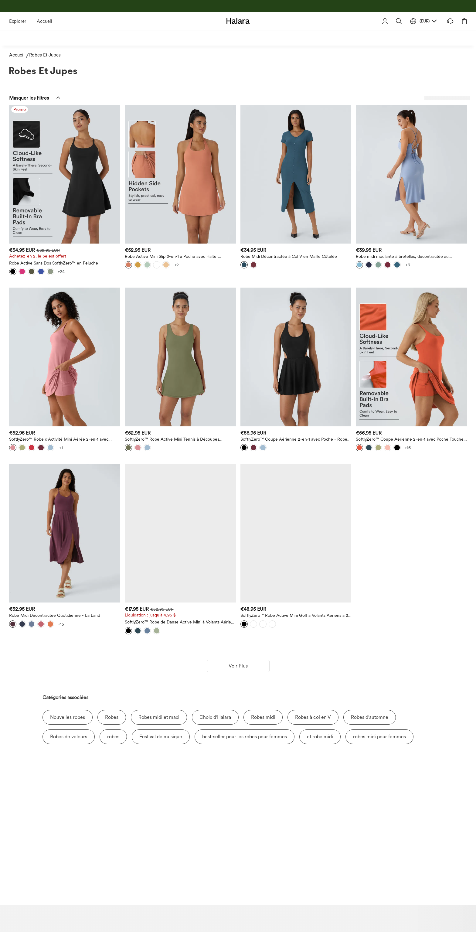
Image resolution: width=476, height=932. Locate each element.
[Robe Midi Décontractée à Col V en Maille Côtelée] (296, 174)
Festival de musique (160, 736)
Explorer (17, 21)
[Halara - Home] (238, 21)
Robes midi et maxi (158, 717)
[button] (399, 21)
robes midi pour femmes (379, 736)
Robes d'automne (369, 717)
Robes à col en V (313, 717)
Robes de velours (68, 736)
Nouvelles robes (67, 717)
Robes (111, 717)
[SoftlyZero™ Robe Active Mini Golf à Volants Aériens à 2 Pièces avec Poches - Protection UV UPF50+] (296, 533)
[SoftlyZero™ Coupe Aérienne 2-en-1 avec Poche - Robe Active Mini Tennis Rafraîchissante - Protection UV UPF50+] (296, 357)
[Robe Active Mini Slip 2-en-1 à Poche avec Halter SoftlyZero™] (180, 174)
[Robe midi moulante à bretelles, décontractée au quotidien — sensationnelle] (411, 174)
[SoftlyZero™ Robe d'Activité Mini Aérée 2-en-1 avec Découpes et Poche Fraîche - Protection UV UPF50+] (64, 357)
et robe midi (320, 736)
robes (113, 736)
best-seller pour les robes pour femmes (244, 736)
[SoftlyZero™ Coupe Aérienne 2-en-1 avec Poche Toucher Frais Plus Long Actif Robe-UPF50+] (411, 357)
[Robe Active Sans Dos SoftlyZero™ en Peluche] (64, 174)
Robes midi (263, 717)
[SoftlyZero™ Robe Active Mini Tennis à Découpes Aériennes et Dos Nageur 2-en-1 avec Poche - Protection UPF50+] (180, 357)
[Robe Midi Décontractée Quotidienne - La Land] (64, 533)
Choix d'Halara (215, 717)
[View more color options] (61, 271)
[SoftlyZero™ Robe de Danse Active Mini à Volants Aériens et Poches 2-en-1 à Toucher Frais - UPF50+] (180, 533)
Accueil (44, 21)
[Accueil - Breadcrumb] (19, 55)
